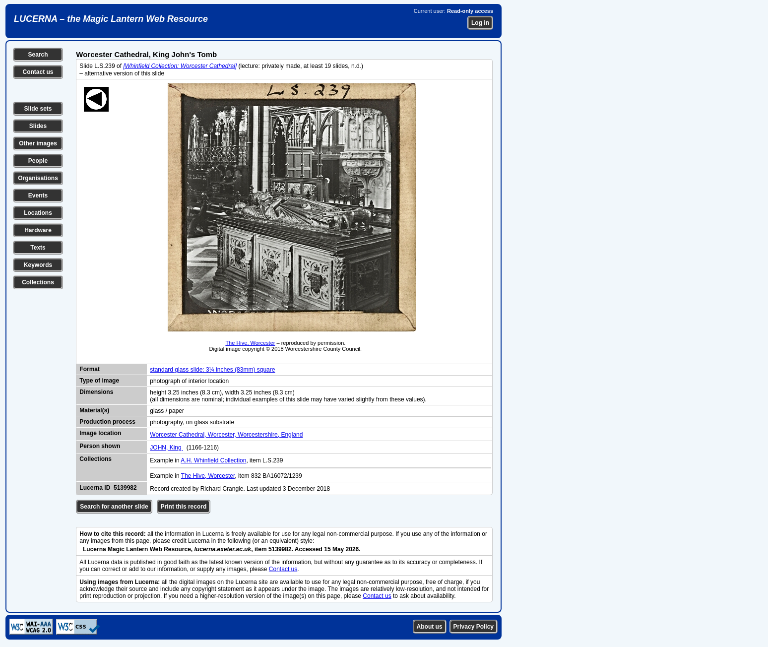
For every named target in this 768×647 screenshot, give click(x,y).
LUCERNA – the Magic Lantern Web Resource (111, 19)
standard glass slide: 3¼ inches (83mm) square (212, 369)
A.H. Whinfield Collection (213, 460)
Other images (38, 143)
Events (38, 195)
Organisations (38, 178)
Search (38, 54)
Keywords (38, 264)
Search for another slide (114, 506)
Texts (37, 247)
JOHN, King (166, 447)
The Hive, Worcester (250, 343)
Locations (38, 212)
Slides (38, 126)
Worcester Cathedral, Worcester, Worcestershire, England (226, 434)
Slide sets (38, 108)
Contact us (37, 71)
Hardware (38, 230)
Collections (38, 282)
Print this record (184, 506)
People (38, 160)
